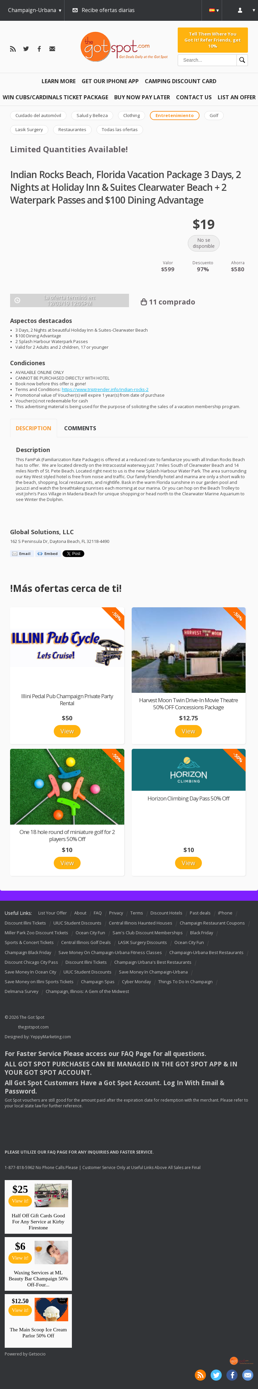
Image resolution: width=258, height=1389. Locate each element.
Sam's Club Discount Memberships (148, 933)
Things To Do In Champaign (185, 982)
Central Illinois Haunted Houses (140, 923)
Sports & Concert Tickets (29, 943)
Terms (136, 913)
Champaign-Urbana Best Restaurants (206, 952)
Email (25, 553)
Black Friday (201, 933)
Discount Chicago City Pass (31, 962)
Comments (80, 428)
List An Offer (237, 97)
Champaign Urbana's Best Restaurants (152, 962)
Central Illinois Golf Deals (86, 943)
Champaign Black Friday (28, 952)
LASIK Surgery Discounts (142, 943)
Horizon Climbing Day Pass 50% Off (188, 798)
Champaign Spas (98, 982)
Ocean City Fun (90, 933)
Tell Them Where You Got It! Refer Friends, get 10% (212, 40)
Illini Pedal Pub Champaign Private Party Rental (67, 699)
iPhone (225, 913)
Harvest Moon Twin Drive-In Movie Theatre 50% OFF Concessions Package (188, 703)
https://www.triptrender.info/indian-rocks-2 (105, 389)
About (80, 913)
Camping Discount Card (180, 81)
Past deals (200, 913)
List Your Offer (52, 913)
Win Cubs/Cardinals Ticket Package (55, 97)
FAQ (98, 913)
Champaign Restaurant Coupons (212, 923)
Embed (51, 553)
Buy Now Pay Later (142, 97)
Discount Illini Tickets (25, 923)
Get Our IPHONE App (110, 81)
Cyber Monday (136, 982)
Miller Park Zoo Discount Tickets (36, 933)
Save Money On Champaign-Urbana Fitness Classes (110, 952)
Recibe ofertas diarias (108, 10)
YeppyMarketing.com (51, 1037)
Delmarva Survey (21, 991)
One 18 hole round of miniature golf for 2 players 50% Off (67, 835)
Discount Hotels (166, 913)
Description (33, 428)
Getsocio (37, 1354)
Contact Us (194, 97)
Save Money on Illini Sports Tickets (39, 982)
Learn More (59, 81)
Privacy (116, 913)
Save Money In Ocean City (30, 972)
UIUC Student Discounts (77, 923)
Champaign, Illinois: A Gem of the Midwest (87, 991)
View (67, 731)
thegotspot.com (33, 1027)
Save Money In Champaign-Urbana (153, 972)
